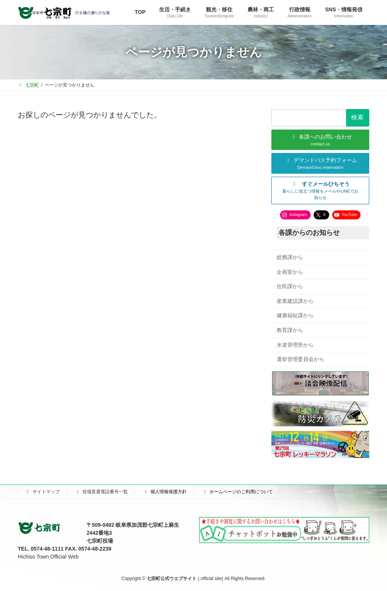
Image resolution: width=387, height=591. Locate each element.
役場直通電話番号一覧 (101, 491)
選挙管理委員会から (300, 359)
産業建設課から (295, 301)
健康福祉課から (295, 316)
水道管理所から (295, 345)
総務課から (290, 257)
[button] (320, 191)
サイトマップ (42, 491)
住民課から (290, 287)
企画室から (290, 272)
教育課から (290, 330)
